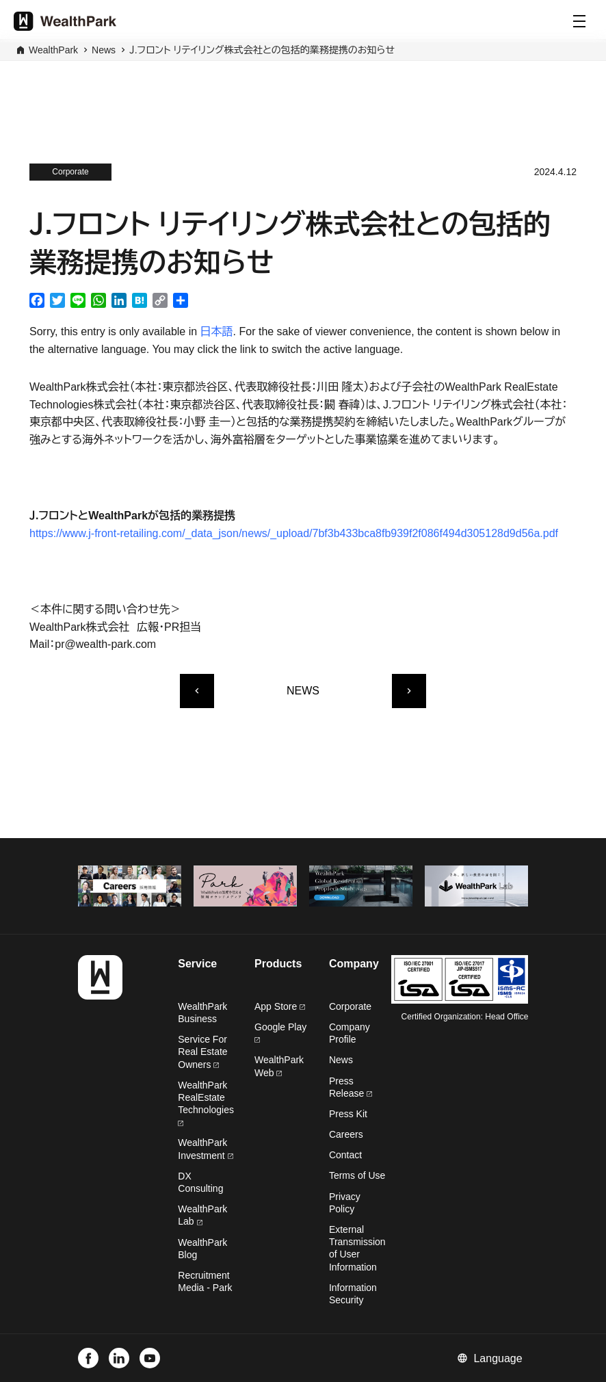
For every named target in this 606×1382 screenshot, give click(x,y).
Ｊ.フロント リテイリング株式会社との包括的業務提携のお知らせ (262, 50)
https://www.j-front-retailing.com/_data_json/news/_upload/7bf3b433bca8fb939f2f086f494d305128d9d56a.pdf (293, 533)
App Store (279, 1006)
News (104, 50)
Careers (346, 1134)
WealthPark (53, 50)
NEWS (303, 690)
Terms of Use (357, 1175)
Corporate (350, 1006)
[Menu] (579, 21)
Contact (345, 1154)
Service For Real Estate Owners (202, 1051)
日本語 (216, 331)
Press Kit (348, 1113)
